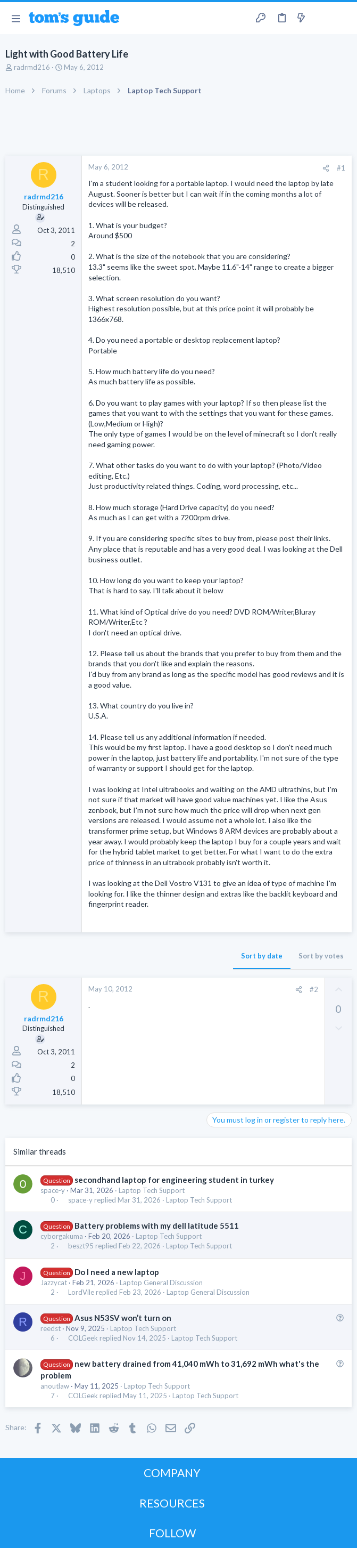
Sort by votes (321, 956)
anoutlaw (54, 1386)
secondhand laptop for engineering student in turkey (174, 1179)
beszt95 (81, 1246)
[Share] (326, 168)
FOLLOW (172, 1532)
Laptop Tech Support (152, 1190)
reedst (50, 1328)
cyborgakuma (61, 1236)
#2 (314, 989)
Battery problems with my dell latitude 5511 (156, 1225)
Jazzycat (53, 1282)
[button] (15, 18)
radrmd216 (32, 67)
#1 (341, 168)
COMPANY (172, 1472)
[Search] (343, 18)
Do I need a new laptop (116, 1272)
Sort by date (262, 956)
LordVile (81, 1292)
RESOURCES (172, 1503)
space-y (52, 1190)
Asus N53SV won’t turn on (122, 1318)
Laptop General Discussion (161, 1282)
